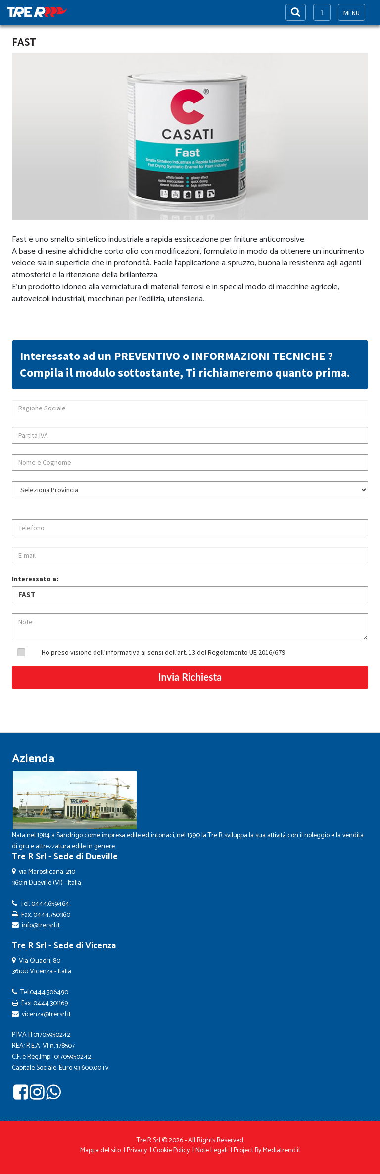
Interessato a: (35, 578)
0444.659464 (50, 904)
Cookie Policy (171, 1150)
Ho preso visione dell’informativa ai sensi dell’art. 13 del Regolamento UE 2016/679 (163, 652)
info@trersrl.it (41, 925)
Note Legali (211, 1150)
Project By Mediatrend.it (267, 1150)
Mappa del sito (100, 1150)
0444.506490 (49, 992)
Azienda (33, 758)
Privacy (137, 1150)
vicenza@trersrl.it (46, 1014)
